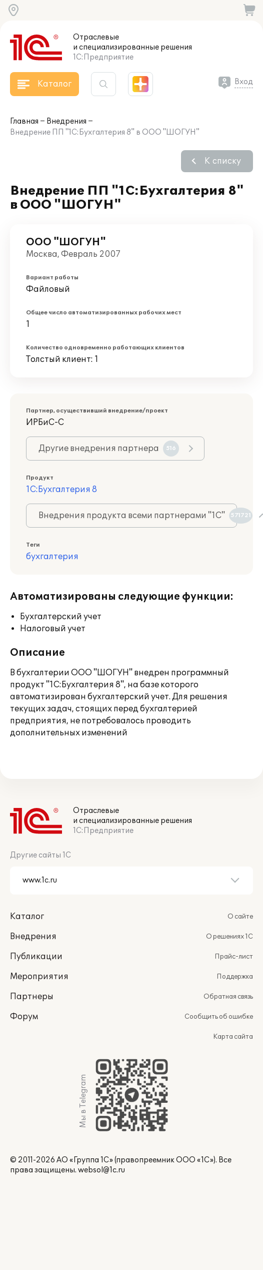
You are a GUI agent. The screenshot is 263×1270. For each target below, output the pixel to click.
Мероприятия (39, 977)
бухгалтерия (52, 557)
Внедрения (66, 121)
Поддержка (234, 977)
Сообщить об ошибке (218, 1017)
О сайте (240, 917)
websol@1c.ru (101, 1170)
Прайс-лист (233, 957)
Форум (24, 1017)
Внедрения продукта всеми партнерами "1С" (137, 516)
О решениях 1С (229, 937)
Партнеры (32, 997)
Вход (243, 82)
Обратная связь (228, 997)
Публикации (36, 957)
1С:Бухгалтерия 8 (61, 490)
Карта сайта (233, 1037)
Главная (24, 121)
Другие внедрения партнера (108, 449)
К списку (222, 161)
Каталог (27, 917)
